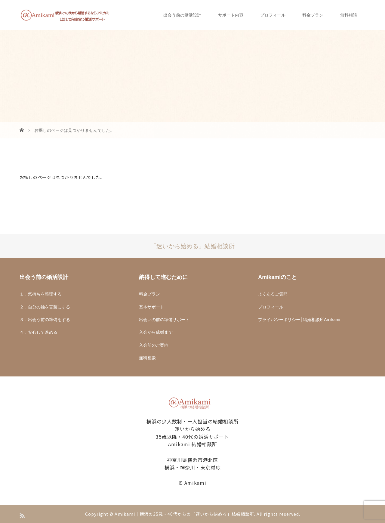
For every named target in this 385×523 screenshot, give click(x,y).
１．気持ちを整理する (41, 294)
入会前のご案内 (153, 345)
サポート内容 (230, 15)
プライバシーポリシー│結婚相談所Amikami (299, 319)
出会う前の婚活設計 (182, 15)
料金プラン (312, 15)
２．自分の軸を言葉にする (45, 307)
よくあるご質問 (273, 294)
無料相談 (348, 15)
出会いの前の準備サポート (164, 319)
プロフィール (272, 15)
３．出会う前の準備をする (45, 319)
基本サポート (151, 307)
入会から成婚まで (156, 332)
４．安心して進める (38, 332)
